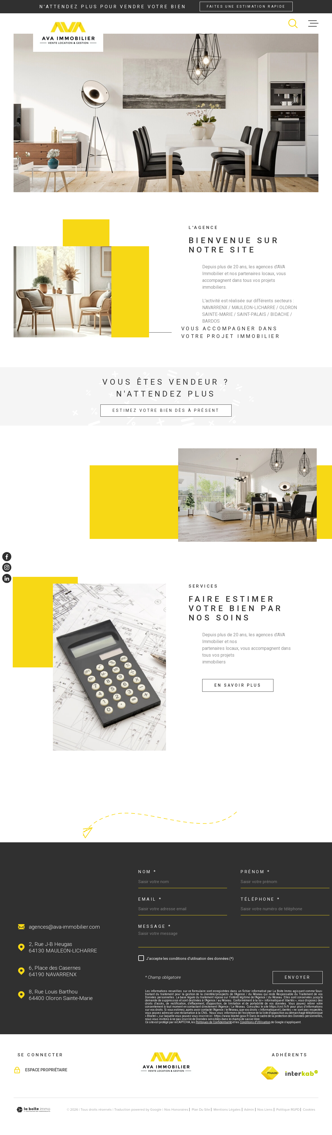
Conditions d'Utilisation (255, 1022)
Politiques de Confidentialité (214, 1022)
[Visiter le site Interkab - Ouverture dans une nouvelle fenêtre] (300, 1072)
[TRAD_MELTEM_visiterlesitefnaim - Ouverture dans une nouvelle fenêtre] (270, 1073)
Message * (155, 926)
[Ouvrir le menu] (313, 23)
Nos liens (265, 1109)
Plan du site (201, 1109)
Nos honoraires (176, 1109)
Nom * (147, 872)
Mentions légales (227, 1109)
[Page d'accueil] (68, 32)
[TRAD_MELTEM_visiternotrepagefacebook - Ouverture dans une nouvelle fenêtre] (6, 556)
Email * (150, 899)
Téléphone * (261, 899)
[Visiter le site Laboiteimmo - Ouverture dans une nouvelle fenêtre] (33, 1109)
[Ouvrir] (293, 23)
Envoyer (298, 977)
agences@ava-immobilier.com (64, 927)
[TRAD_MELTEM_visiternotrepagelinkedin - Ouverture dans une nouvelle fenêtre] (6, 578)
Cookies (309, 1109)
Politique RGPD (287, 1109)
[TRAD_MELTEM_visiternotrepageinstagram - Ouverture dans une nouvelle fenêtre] (6, 567)
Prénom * (255, 872)
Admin (249, 1109)
